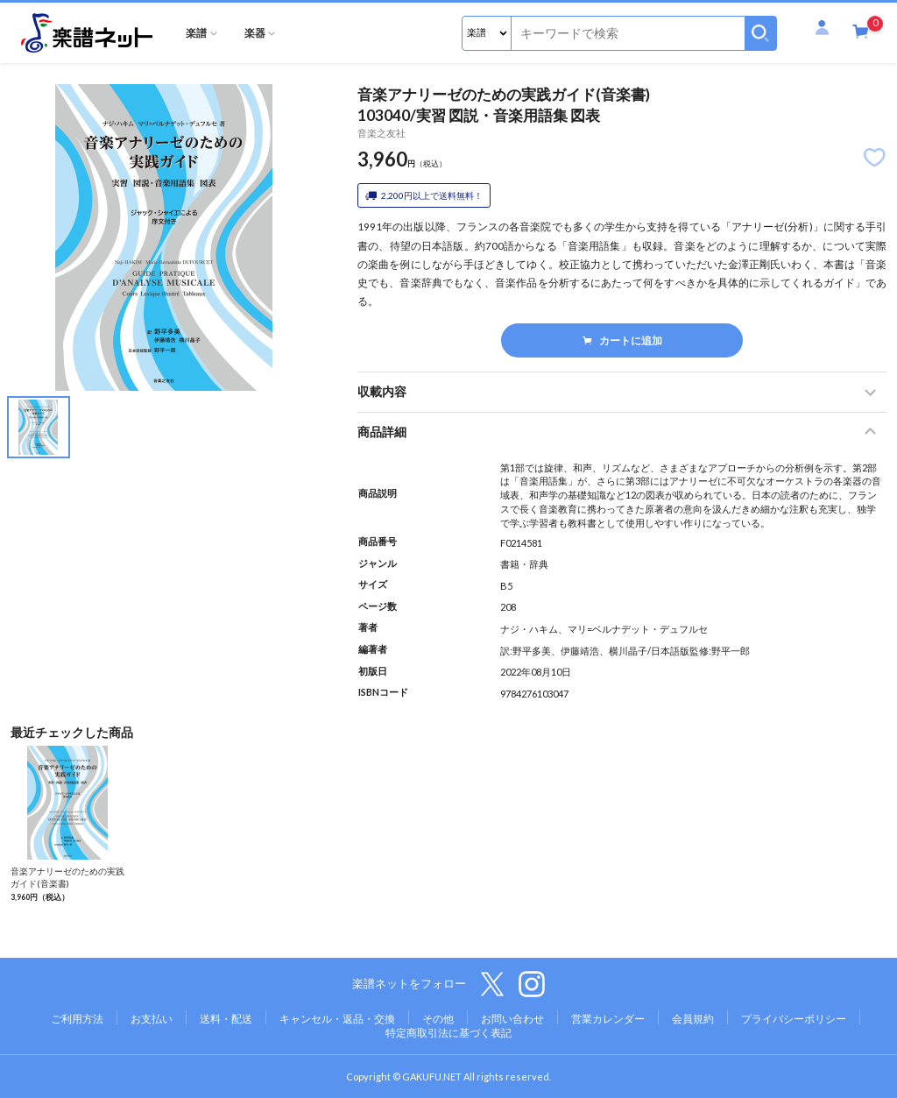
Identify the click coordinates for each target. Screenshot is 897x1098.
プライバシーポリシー (793, 1018)
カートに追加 (622, 340)
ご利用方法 (77, 1018)
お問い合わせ (512, 1018)
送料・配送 (226, 1018)
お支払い (152, 1018)
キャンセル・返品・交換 (337, 1018)
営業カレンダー (608, 1018)
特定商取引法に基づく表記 (448, 1032)
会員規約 (693, 1018)
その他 (438, 1018)
